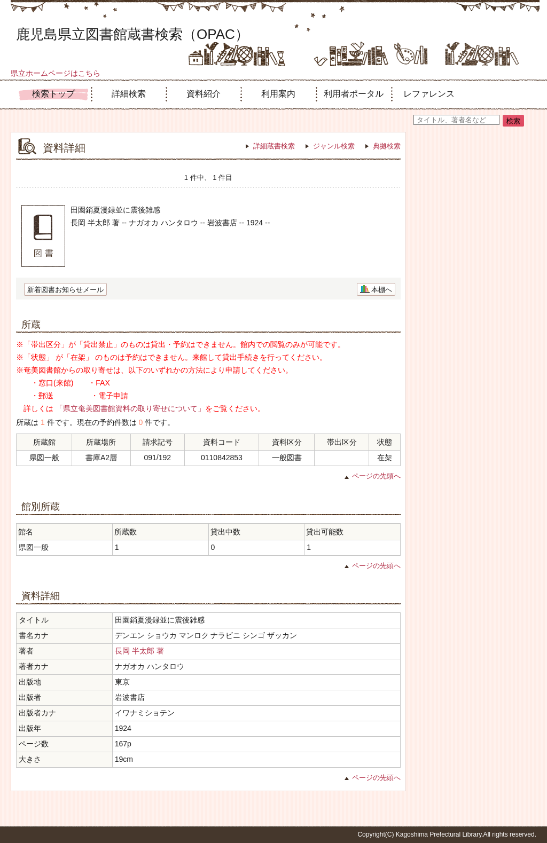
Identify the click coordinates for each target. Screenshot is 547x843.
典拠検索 (387, 146)
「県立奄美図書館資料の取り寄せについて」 (130, 408)
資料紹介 (203, 93)
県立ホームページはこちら (55, 73)
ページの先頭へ (376, 476)
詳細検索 (129, 93)
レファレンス (429, 93)
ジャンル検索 (334, 146)
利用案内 (278, 93)
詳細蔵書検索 (274, 146)
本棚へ (381, 290)
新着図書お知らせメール (65, 290)
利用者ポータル (354, 93)
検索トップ (53, 93)
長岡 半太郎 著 (139, 651)
